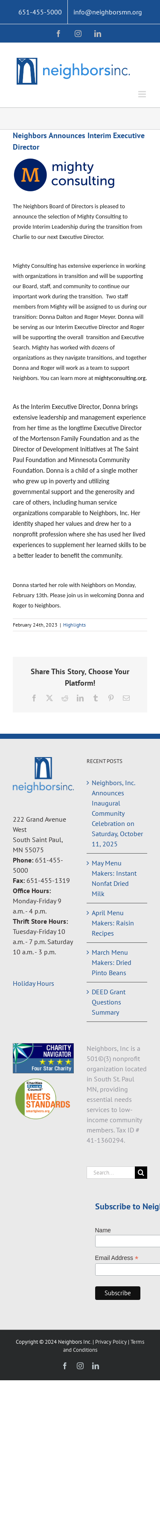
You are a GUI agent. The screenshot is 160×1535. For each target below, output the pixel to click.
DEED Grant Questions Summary (108, 1001)
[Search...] (111, 1172)
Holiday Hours (33, 983)
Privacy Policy (111, 1341)
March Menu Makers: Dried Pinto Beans (111, 962)
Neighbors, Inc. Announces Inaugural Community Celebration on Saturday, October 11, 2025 (117, 813)
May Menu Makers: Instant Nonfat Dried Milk (114, 878)
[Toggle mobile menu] (142, 94)
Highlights (74, 624)
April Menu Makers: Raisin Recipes (113, 922)
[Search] (141, 1172)
